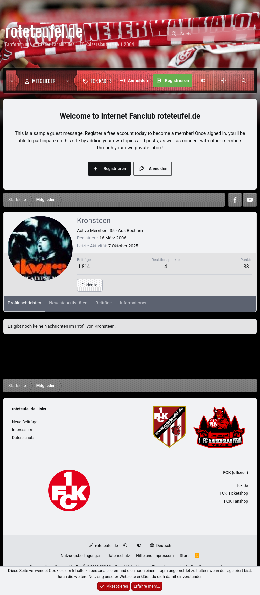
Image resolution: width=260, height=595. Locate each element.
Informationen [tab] (134, 302)
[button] (69, 80)
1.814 (84, 266)
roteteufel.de (103, 545)
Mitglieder (44, 80)
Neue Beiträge (24, 422)
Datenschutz (23, 437)
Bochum (135, 230)
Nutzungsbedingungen (81, 555)
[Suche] (217, 34)
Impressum (22, 429)
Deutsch (160, 545)
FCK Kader (101, 80)
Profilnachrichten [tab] (24, 302)
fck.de (242, 485)
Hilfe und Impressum (155, 555)
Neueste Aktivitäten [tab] (68, 302)
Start (184, 555)
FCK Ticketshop (234, 493)
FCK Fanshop (236, 501)
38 (246, 266)
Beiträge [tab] (103, 302)
